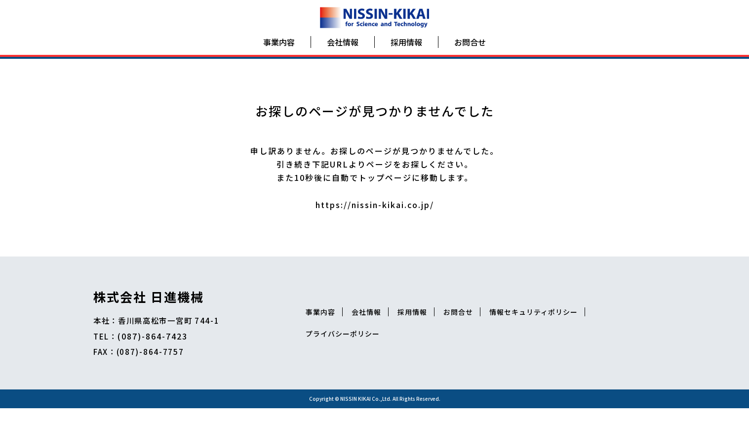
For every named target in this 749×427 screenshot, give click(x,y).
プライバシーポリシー (490, 347)
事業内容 (279, 46)
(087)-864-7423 (155, 350)
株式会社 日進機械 (148, 310)
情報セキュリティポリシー (392, 347)
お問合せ (470, 46)
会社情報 (342, 46)
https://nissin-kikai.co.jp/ (374, 215)
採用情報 (406, 46)
